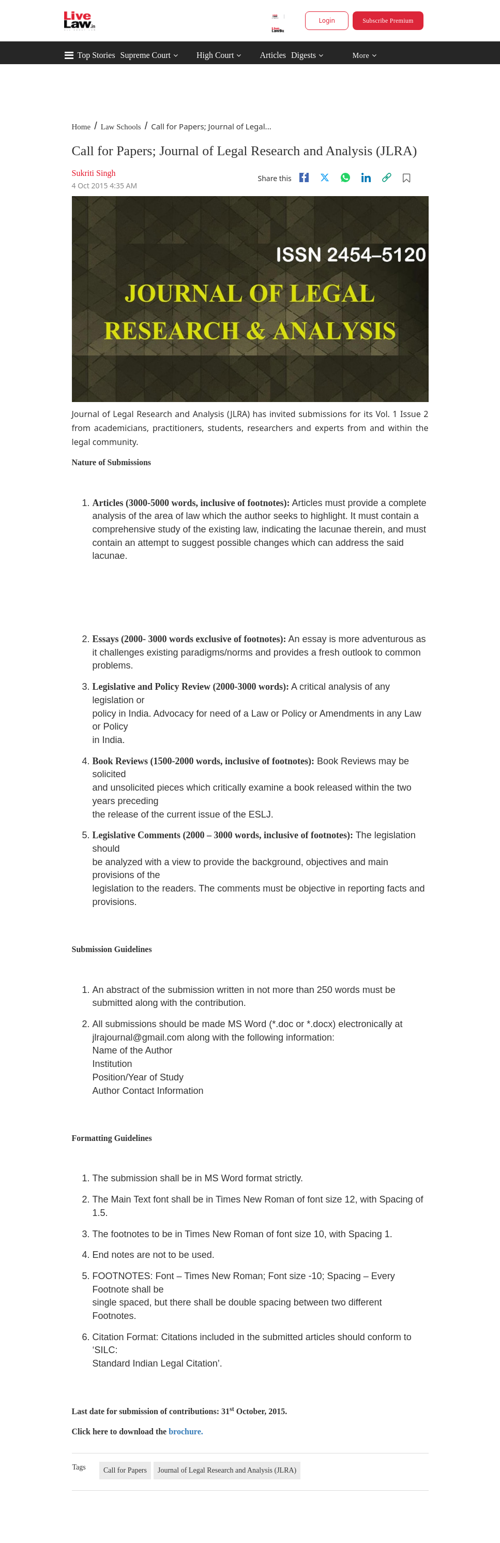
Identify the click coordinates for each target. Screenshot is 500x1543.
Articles (273, 55)
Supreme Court (145, 55)
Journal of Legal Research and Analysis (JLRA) (227, 1470)
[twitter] (324, 177)
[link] (386, 177)
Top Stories (96, 55)
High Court (215, 55)
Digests (303, 55)
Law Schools (121, 127)
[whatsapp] (345, 177)
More (364, 56)
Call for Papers (125, 1470)
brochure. (186, 1431)
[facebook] (304, 177)
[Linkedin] (366, 177)
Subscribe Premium (387, 20)
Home (81, 127)
